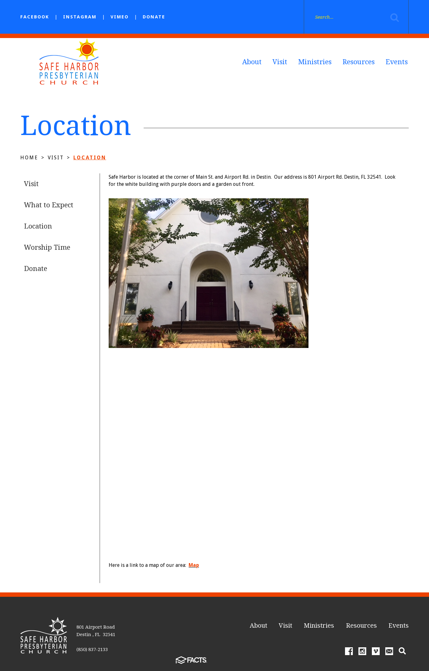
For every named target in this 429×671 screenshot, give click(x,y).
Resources (359, 62)
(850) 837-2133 (92, 649)
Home (29, 158)
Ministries (315, 62)
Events (397, 62)
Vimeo (120, 17)
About (252, 62)
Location (89, 158)
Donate (154, 17)
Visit (280, 62)
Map (194, 565)
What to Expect (48, 205)
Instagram (79, 17)
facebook (34, 17)
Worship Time (47, 247)
